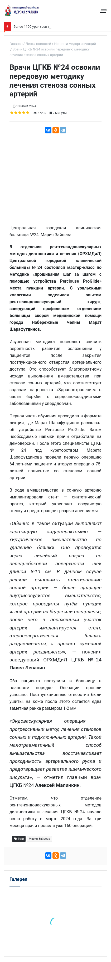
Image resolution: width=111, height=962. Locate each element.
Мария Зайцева (39, 838)
